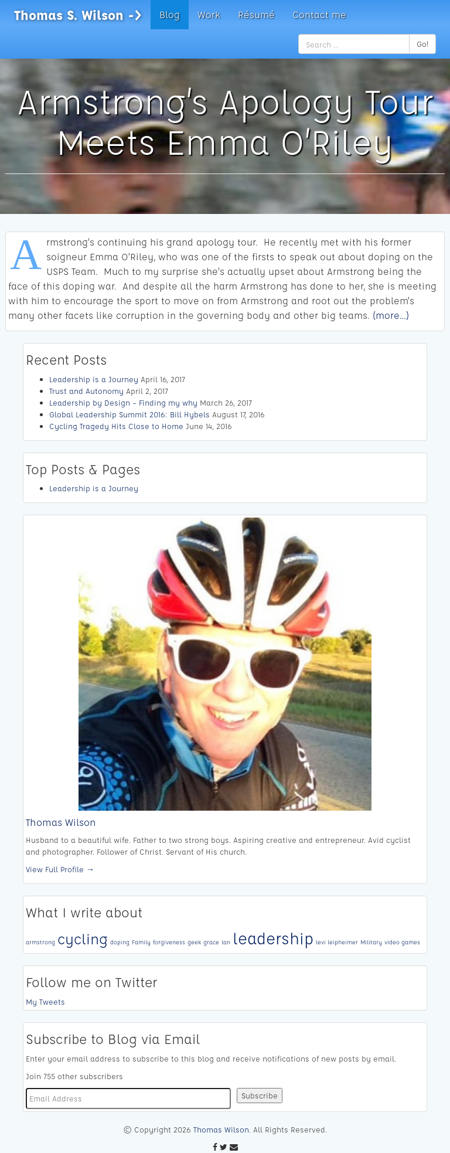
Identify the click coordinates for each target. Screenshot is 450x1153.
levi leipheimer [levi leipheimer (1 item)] (337, 941)
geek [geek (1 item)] (194, 941)
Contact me (319, 14)
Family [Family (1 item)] (141, 941)
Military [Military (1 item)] (371, 941)
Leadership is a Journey (93, 379)
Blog (169, 14)
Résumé (256, 14)
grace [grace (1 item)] (211, 941)
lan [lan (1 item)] (225, 941)
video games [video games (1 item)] (402, 941)
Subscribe (259, 1095)
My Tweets (45, 1001)
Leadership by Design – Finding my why (123, 402)
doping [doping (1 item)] (119, 941)
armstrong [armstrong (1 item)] (40, 941)
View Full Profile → (60, 869)
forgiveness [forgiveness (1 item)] (169, 941)
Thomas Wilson (61, 822)
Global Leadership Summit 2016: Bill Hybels (129, 414)
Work (208, 14)
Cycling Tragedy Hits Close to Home (116, 426)
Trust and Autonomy (86, 391)
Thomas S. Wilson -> (78, 14)
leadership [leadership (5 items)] (273, 938)
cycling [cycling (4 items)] (82, 939)
